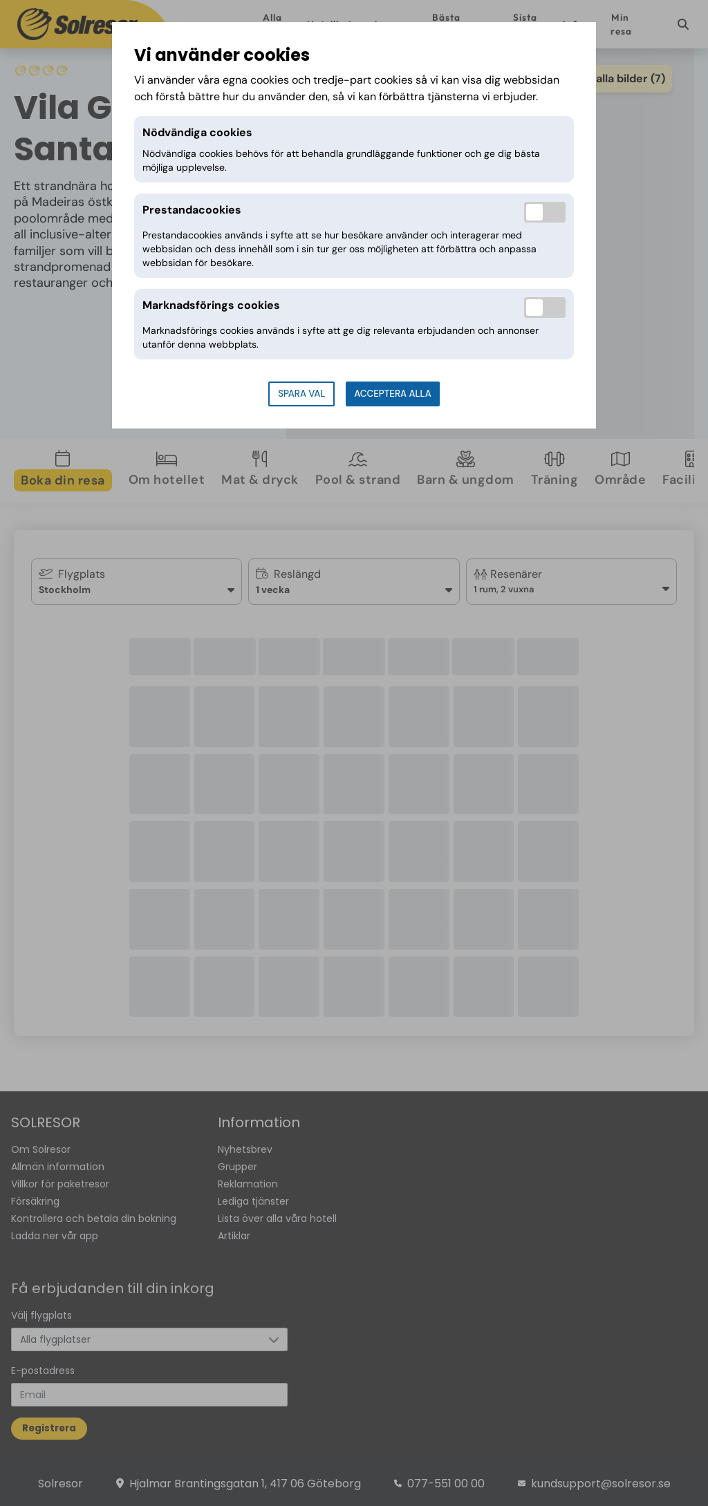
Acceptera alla (392, 393)
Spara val (301, 393)
